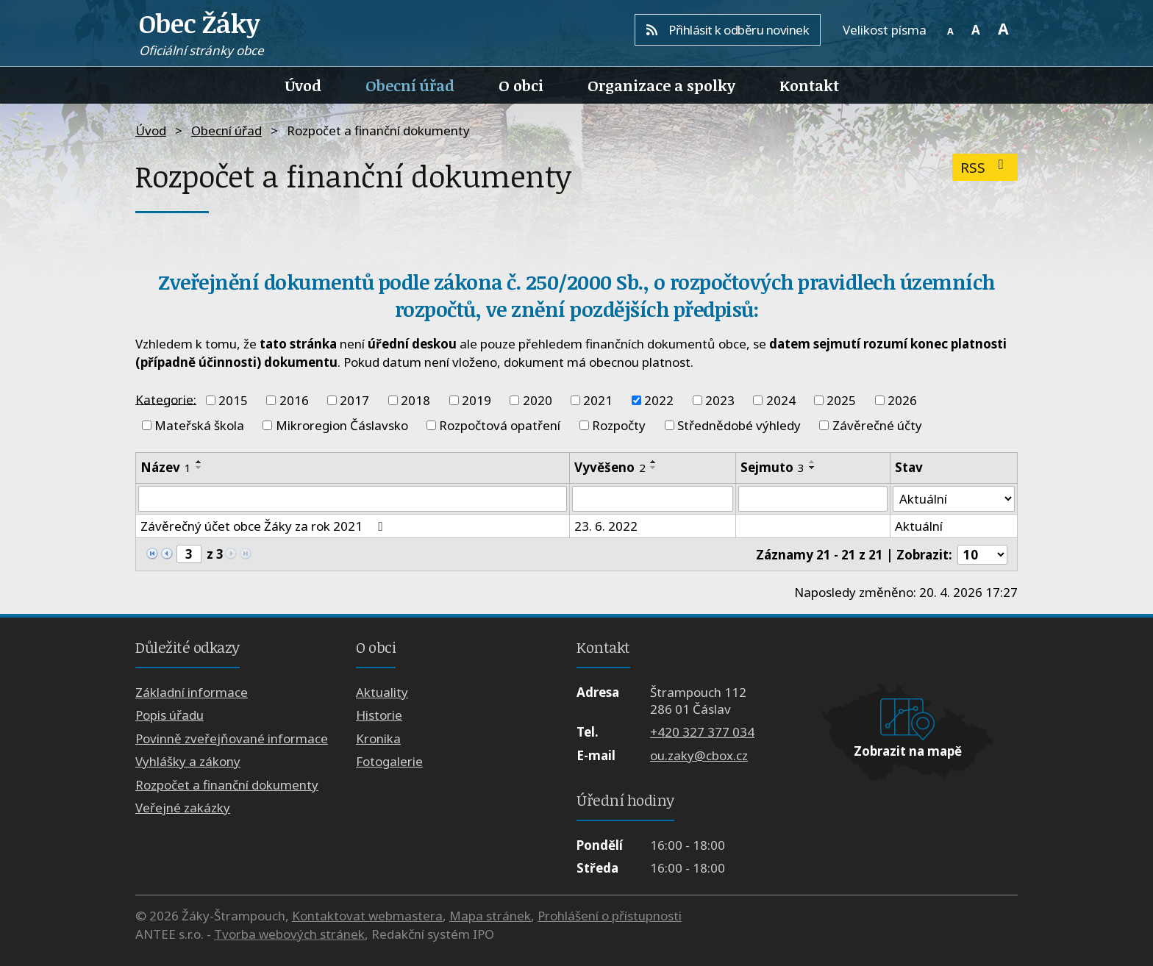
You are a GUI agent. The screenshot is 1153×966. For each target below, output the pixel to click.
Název (165, 467)
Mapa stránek (490, 915)
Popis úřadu (169, 715)
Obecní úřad (409, 85)
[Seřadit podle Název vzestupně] (199, 462)
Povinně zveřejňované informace (231, 738)
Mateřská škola (199, 425)
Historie (379, 715)
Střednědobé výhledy (739, 425)
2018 (415, 400)
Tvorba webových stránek (289, 934)
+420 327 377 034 (702, 732)
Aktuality (382, 692)
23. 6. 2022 (606, 526)
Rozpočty (619, 425)
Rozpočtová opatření (499, 425)
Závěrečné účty (877, 425)
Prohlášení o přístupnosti (610, 915)
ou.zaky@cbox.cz (699, 755)
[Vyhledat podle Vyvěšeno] (653, 499)
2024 (781, 400)
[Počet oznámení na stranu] (982, 555)
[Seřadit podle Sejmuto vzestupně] (812, 462)
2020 (537, 400)
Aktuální (919, 526)
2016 (294, 400)
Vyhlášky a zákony (187, 762)
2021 (598, 400)
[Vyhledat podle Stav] (954, 499)
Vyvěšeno (610, 467)
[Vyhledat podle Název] (352, 499)
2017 (354, 400)
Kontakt (809, 85)
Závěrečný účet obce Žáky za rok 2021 (264, 526)
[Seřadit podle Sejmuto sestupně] (812, 468)
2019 (476, 400)
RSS (985, 167)
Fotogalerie (389, 762)
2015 (233, 400)
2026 (902, 400)
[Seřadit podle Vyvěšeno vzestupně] (654, 462)
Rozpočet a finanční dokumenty (226, 784)
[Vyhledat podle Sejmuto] (813, 499)
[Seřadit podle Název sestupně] (199, 468)
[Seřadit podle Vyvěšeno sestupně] (654, 468)
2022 (659, 400)
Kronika (378, 738)
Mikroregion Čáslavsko (342, 425)
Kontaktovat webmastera (367, 915)
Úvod (303, 85)
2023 (720, 400)
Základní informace (191, 692)
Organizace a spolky (661, 85)
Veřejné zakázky (182, 807)
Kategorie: (165, 398)
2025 (841, 400)
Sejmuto (772, 467)
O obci (521, 85)
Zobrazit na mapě (908, 751)
